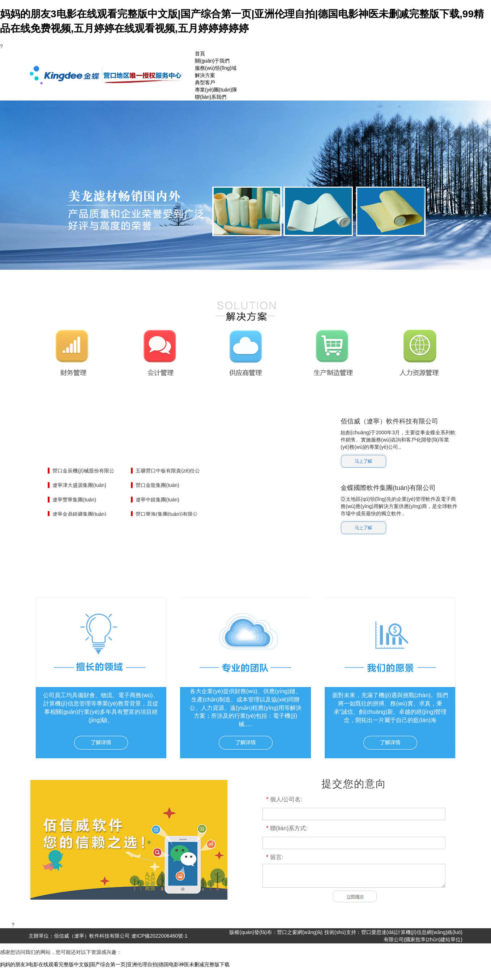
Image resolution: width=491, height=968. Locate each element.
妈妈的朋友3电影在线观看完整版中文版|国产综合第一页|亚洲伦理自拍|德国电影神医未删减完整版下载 (115, 964)
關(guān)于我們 (212, 61)
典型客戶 (205, 82)
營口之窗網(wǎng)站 (300, 932)
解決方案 (205, 75)
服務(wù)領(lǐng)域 (215, 68)
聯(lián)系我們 (210, 97)
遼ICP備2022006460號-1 (159, 936)
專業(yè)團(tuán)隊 (216, 90)
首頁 (200, 53)
